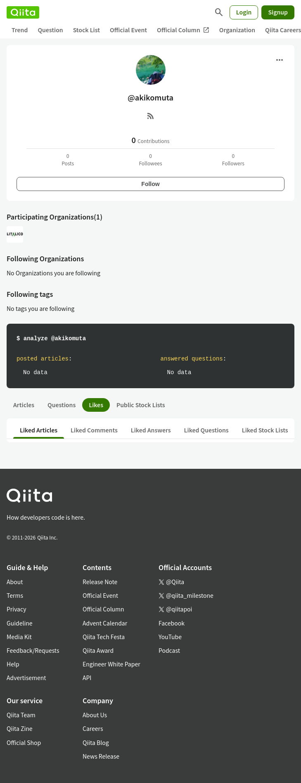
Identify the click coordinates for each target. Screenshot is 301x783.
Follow (150, 184)
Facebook (172, 623)
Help (13, 664)
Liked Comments (94, 430)
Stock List (86, 30)
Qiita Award (98, 650)
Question (50, 30)
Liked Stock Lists (265, 430)
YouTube (170, 637)
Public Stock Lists (140, 405)
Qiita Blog (96, 742)
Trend (20, 30)
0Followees (150, 159)
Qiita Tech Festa (104, 637)
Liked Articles (38, 430)
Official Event (128, 30)
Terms (15, 595)
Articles (23, 405)
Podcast (169, 650)
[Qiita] (23, 12)
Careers (93, 728)
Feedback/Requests (33, 650)
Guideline (20, 623)
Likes (96, 405)
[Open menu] (279, 60)
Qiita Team (21, 715)
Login (244, 12)
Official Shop (24, 742)
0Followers (233, 159)
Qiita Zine (20, 728)
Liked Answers (151, 430)
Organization (237, 30)
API (87, 677)
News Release (101, 756)
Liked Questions (206, 430)
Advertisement (26, 677)
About (15, 582)
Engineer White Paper (111, 664)
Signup (278, 12)
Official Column (183, 30)
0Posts (68, 159)
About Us (95, 715)
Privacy (16, 609)
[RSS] (151, 116)
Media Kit (19, 637)
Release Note (100, 582)
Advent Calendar (105, 623)
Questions (61, 405)
